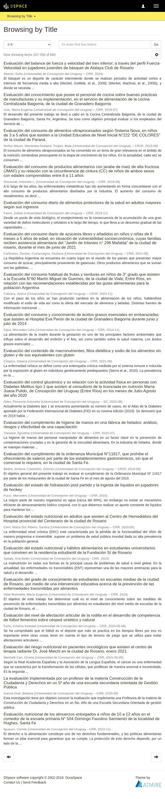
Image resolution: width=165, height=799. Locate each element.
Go (156, 44)
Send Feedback (34, 782)
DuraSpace (73, 778)
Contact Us (12, 782)
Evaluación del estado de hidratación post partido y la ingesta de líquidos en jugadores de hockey (81, 487)
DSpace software (16, 778)
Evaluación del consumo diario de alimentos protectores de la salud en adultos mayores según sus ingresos (82, 204)
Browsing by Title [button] (21, 16)
